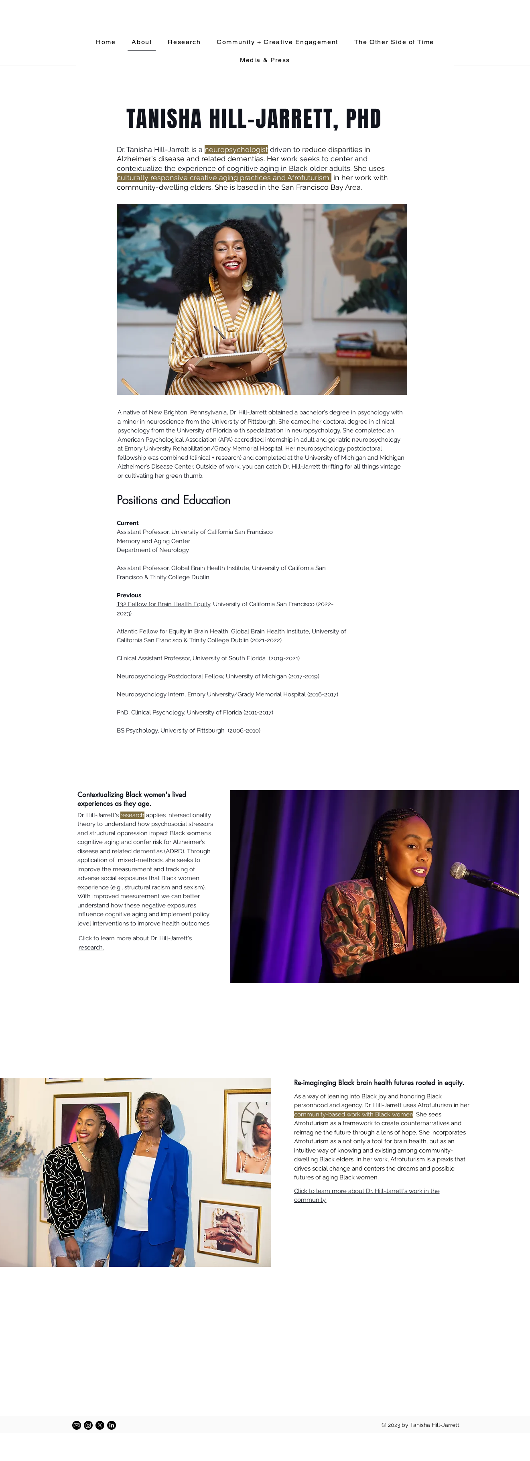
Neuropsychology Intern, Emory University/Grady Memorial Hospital (211, 694)
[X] (99, 1425)
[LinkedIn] (111, 1425)
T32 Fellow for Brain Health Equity (163, 604)
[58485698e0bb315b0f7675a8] (76, 1425)
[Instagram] (88, 1425)
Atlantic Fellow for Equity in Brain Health (172, 631)
